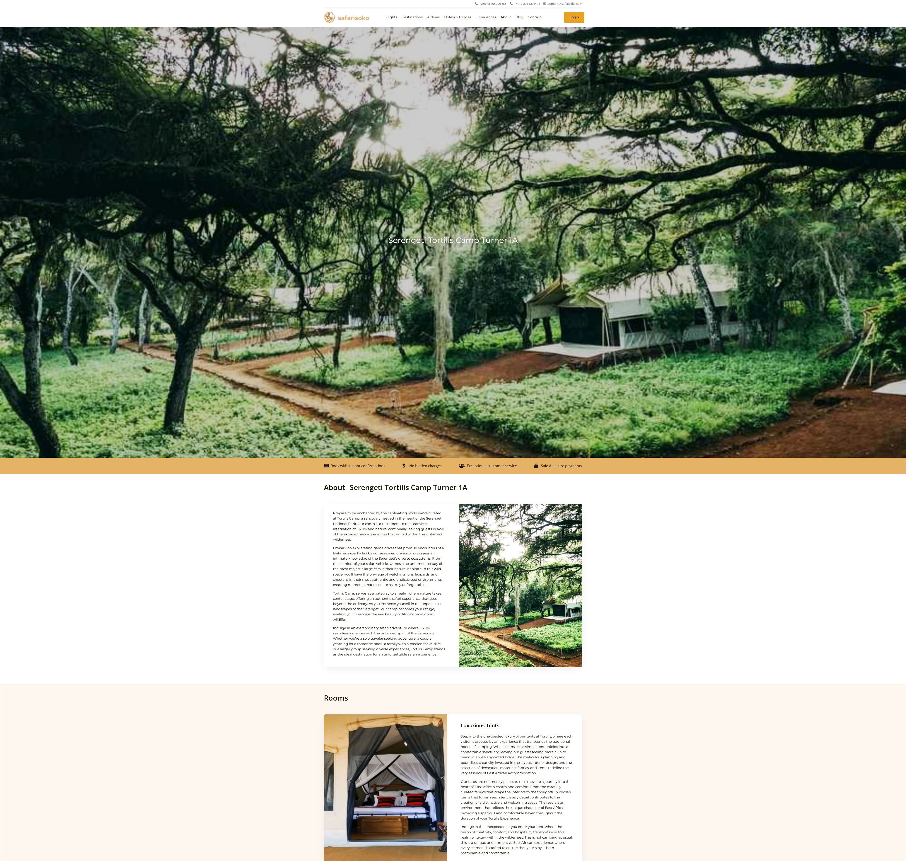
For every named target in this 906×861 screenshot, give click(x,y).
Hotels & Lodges (457, 17)
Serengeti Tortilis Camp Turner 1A (453, 240)
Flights (391, 17)
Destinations (412, 17)
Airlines (433, 17)
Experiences (486, 17)
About (506, 17)
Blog (519, 17)
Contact (534, 17)
